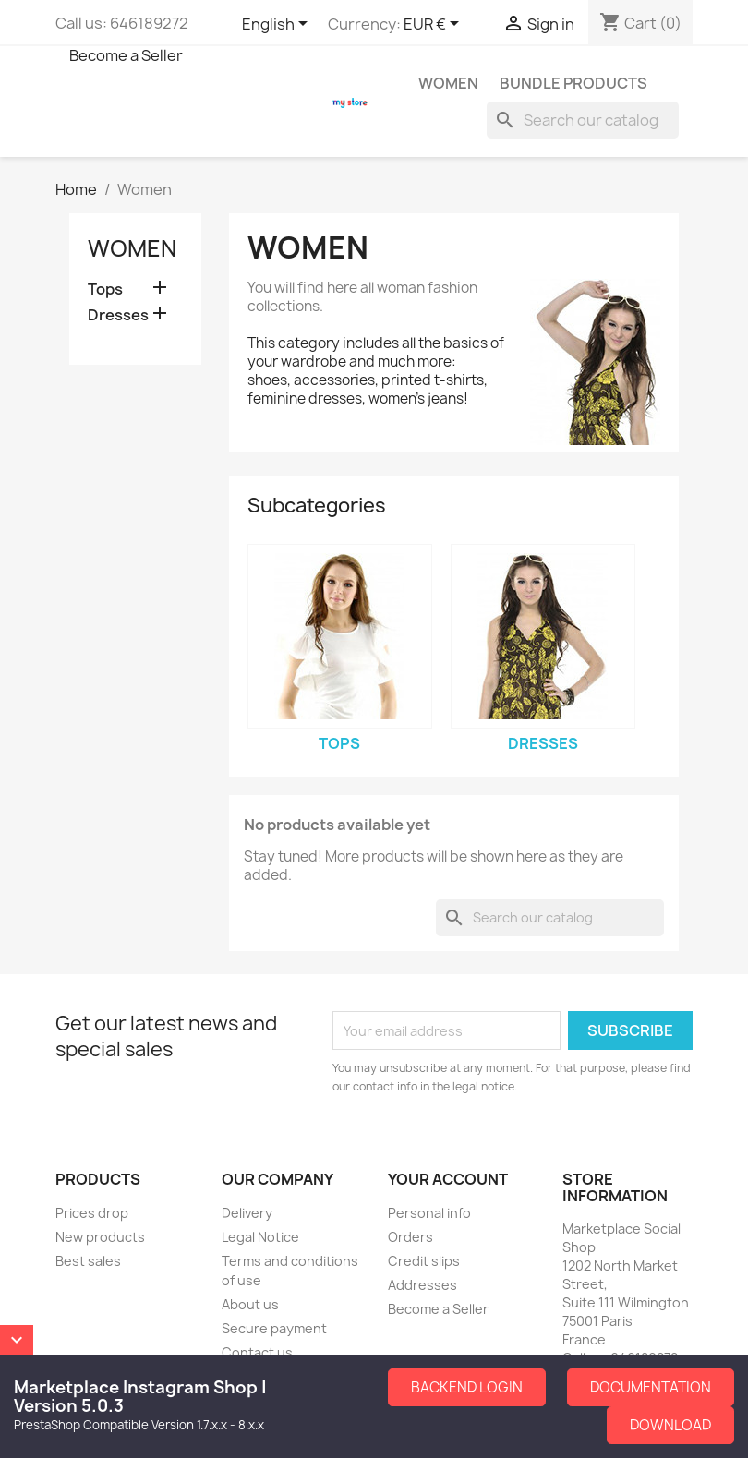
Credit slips (424, 1261)
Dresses (118, 315)
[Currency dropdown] (434, 25)
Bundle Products (573, 83)
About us (250, 1304)
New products (100, 1237)
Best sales (88, 1261)
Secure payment (274, 1328)
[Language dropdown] (278, 25)
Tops (105, 289)
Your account (448, 1179)
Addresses (422, 1285)
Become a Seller (126, 55)
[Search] (583, 120)
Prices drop (91, 1213)
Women (448, 83)
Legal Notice (260, 1237)
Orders (410, 1237)
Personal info (429, 1213)
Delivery (247, 1213)
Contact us (257, 1352)
